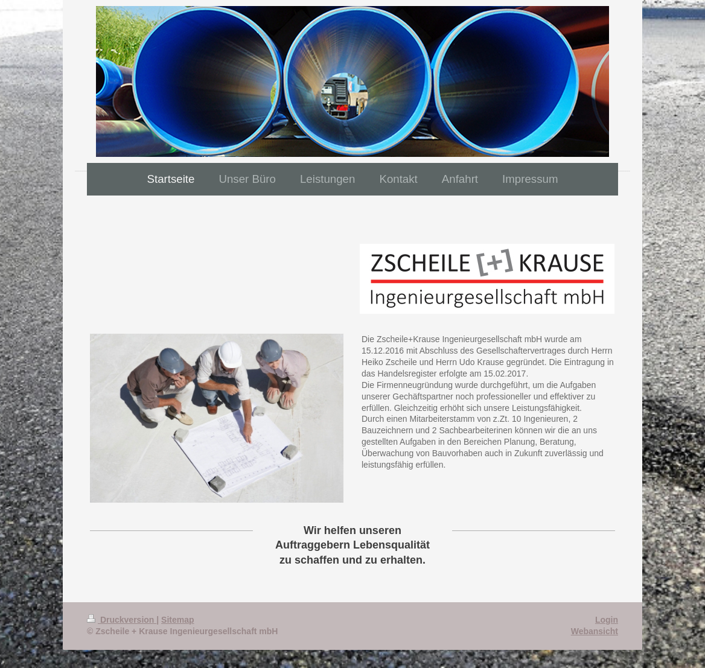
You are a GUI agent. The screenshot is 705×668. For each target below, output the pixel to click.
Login (606, 620)
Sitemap (177, 620)
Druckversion (121, 620)
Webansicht (594, 631)
